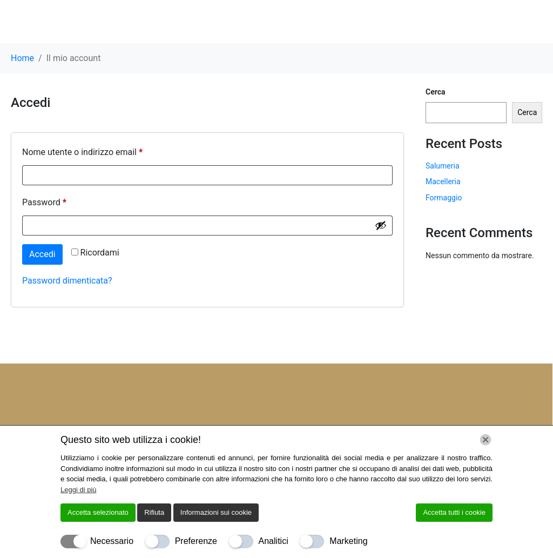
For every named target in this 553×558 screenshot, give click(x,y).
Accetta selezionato (98, 512)
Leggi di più (78, 490)
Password (62, 200)
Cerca (436, 92)
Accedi (42, 254)
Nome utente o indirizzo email (100, 150)
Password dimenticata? (67, 280)
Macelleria (443, 181)
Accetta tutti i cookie (454, 512)
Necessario (111, 541)
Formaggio (444, 197)
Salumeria (443, 166)
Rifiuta (154, 512)
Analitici (273, 541)
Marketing (348, 541)
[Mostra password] (381, 225)
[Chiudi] (485, 440)
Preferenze (196, 541)
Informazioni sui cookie (216, 512)
